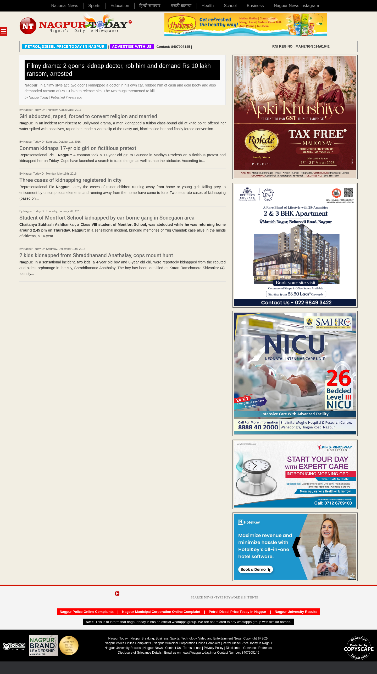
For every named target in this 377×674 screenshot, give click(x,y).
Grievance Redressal (258, 648)
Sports (94, 5)
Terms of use (192, 648)
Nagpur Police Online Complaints (87, 612)
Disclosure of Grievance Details (140, 652)
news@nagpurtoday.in (197, 652)
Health (208, 5)
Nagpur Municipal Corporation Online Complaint (161, 612)
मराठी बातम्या (181, 5)
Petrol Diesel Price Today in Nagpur (237, 612)
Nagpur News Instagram (296, 5)
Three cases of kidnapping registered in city (70, 180)
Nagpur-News (153, 648)
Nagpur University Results (296, 612)
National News (64, 5)
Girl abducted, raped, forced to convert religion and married (88, 116)
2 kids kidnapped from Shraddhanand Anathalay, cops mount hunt (96, 255)
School (230, 5)
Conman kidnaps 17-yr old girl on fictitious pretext (77, 148)
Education (119, 5)
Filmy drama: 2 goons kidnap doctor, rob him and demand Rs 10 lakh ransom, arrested (119, 69)
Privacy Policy (213, 648)
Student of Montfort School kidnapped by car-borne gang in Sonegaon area (107, 218)
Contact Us (173, 648)
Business (255, 5)
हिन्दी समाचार (149, 5)
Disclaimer (233, 648)
